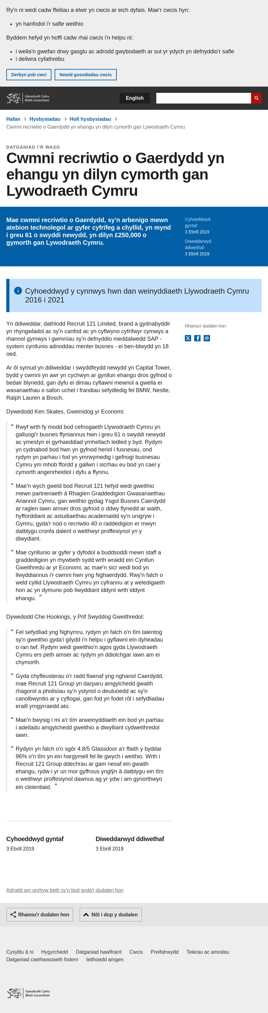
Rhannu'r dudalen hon (43, 914)
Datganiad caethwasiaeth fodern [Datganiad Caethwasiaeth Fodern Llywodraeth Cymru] (42, 959)
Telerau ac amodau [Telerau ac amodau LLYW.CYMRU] (207, 952)
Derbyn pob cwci (28, 74)
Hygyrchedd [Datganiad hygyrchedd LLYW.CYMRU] (54, 952)
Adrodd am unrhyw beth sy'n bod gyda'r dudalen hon (64, 890)
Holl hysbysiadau (90, 119)
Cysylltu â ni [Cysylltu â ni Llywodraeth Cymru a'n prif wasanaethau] (19, 952)
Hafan (13, 119)
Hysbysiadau (45, 119)
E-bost (207, 338)
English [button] (135, 98)
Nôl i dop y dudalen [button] (114, 914)
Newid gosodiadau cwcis (86, 74)
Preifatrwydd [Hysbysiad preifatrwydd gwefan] (165, 952)
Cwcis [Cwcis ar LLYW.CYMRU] (136, 952)
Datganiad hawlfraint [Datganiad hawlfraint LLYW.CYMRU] (99, 952)
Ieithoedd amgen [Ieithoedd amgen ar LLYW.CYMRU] (105, 959)
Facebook (197, 338)
